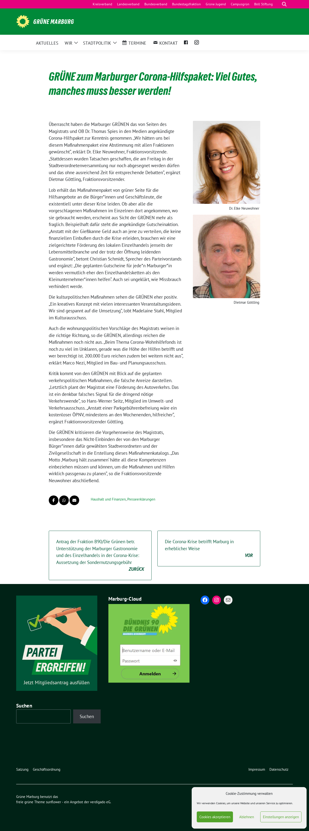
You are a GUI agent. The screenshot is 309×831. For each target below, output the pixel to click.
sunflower (53, 802)
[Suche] (277, 4)
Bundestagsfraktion (186, 4)
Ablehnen (246, 817)
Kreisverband (102, 4)
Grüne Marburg (53, 21)
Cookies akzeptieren (214, 817)
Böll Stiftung (263, 4)
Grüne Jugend (216, 4)
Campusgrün (240, 4)
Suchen (24, 705)
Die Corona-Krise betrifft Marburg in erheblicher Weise (209, 549)
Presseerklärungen (141, 499)
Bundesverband (155, 4)
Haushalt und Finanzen (108, 499)
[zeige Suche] (284, 4)
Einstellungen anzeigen (281, 817)
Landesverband (128, 4)
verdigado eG (100, 802)
